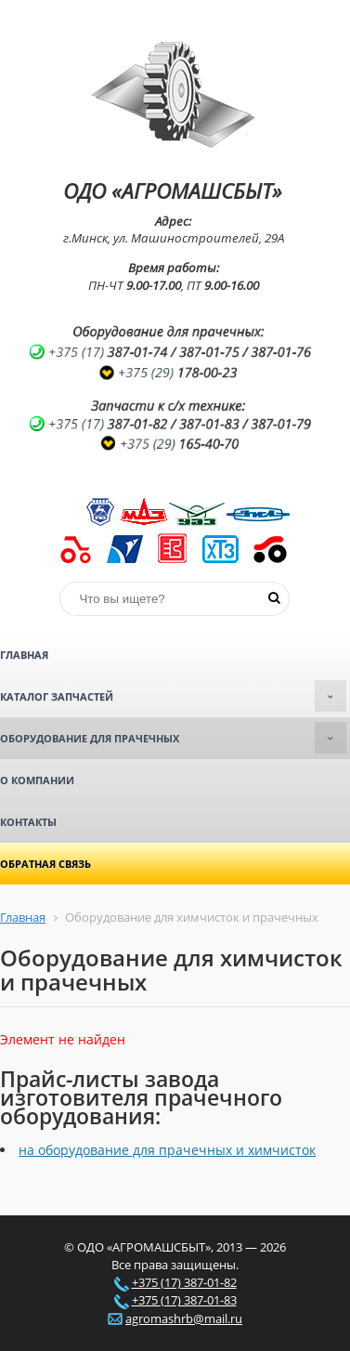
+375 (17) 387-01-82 (184, 1282)
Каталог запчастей (173, 696)
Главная (24, 655)
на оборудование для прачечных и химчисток (167, 1150)
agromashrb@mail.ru (183, 1318)
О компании (37, 780)
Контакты (28, 822)
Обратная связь (45, 864)
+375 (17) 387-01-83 (184, 1300)
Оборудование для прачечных (173, 738)
